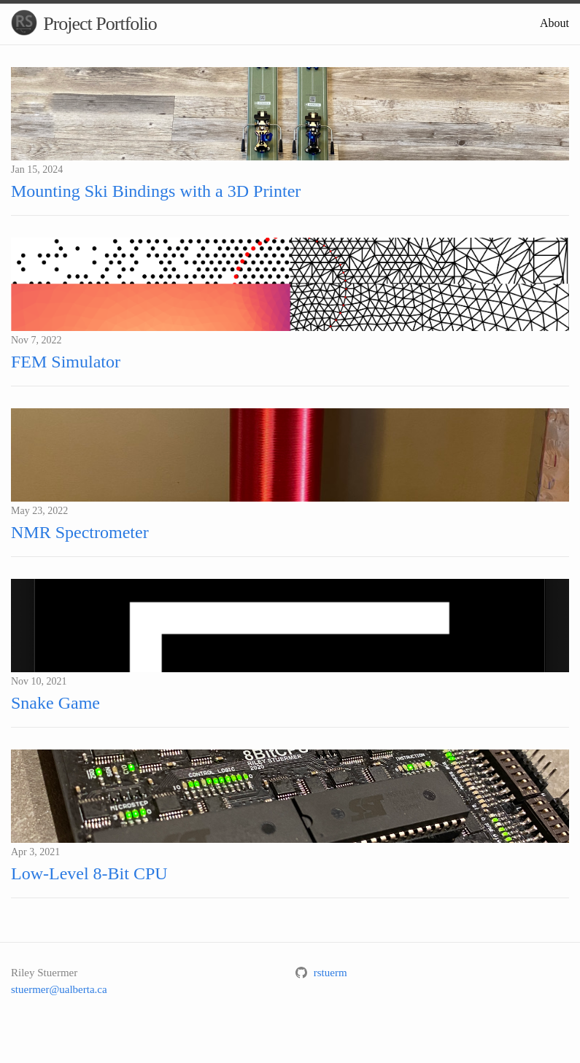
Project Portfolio (100, 23)
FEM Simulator (65, 361)
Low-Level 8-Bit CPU (89, 873)
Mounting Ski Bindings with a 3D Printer (156, 191)
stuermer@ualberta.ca (59, 989)
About (554, 23)
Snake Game (55, 702)
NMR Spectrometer (80, 532)
